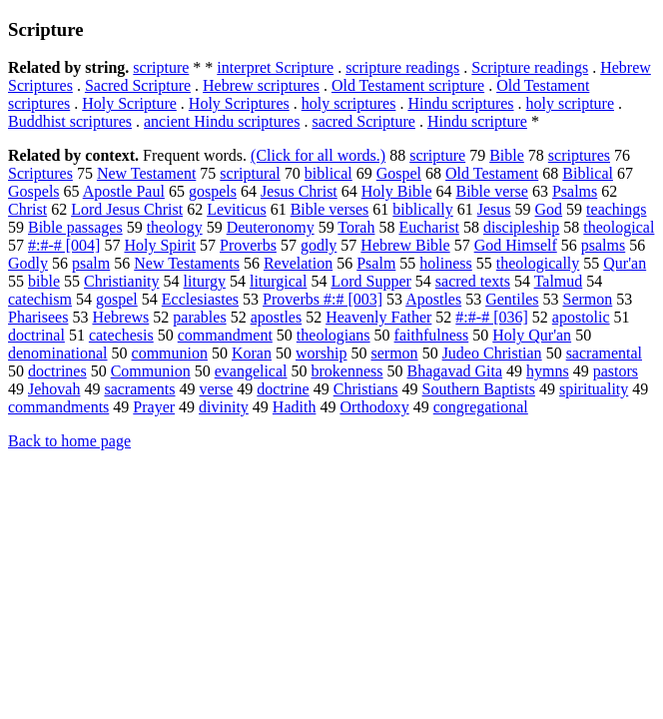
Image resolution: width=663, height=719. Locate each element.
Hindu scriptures (460, 103)
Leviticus (237, 209)
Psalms (574, 191)
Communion (151, 370)
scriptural (250, 173)
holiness (445, 263)
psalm (91, 263)
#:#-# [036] (491, 317)
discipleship (521, 227)
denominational (58, 353)
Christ (27, 209)
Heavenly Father (378, 317)
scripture (161, 67)
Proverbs (248, 245)
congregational (480, 406)
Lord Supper (370, 281)
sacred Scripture (363, 121)
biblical (328, 173)
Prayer (154, 406)
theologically (538, 263)
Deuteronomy (271, 227)
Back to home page (69, 440)
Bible (506, 155)
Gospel (398, 173)
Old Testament (491, 173)
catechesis (121, 335)
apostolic (581, 317)
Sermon (587, 299)
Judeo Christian (492, 353)
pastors (615, 370)
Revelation (298, 263)
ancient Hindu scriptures (222, 121)
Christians (365, 388)
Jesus (494, 209)
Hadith (295, 406)
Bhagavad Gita (455, 370)
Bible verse (491, 191)
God (549, 209)
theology (175, 227)
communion (170, 353)
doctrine (283, 388)
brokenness (347, 370)
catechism (40, 299)
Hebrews (120, 317)
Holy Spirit (160, 245)
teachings (616, 209)
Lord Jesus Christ (127, 209)
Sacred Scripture (138, 85)
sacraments (139, 388)
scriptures (579, 155)
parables (199, 317)
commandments (58, 406)
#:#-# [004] (64, 245)
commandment (225, 335)
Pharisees (38, 317)
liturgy (205, 281)
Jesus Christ (299, 191)
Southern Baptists (478, 388)
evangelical (251, 370)
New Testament (146, 173)
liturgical (278, 281)
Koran (252, 353)
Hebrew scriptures (261, 85)
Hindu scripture (477, 121)
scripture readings (402, 67)
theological (618, 227)
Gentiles (511, 299)
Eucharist (428, 227)
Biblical (587, 173)
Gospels (34, 191)
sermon (394, 353)
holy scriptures (349, 103)
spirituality (593, 388)
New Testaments (187, 263)
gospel (117, 299)
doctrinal (36, 335)
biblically (422, 209)
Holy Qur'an (531, 335)
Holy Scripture (129, 103)
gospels (213, 191)
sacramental (604, 353)
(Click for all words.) (318, 155)
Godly (28, 263)
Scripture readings (529, 67)
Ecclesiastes (200, 299)
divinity (224, 406)
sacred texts (472, 281)
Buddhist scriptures (70, 121)
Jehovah (54, 388)
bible (44, 281)
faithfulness (431, 335)
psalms (603, 245)
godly (318, 245)
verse (217, 388)
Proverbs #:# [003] (322, 299)
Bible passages (75, 227)
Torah (355, 227)
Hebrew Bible (404, 245)
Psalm (375, 263)
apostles (277, 317)
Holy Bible (396, 191)
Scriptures (40, 173)
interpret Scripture (275, 67)
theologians (333, 335)
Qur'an (624, 263)
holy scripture (570, 103)
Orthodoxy (373, 406)
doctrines (57, 370)
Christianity (122, 281)
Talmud (558, 281)
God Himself (515, 245)
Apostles (433, 299)
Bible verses (330, 209)
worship (321, 353)
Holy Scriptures (239, 103)
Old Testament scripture (408, 85)
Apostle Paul (124, 191)
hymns (547, 370)
